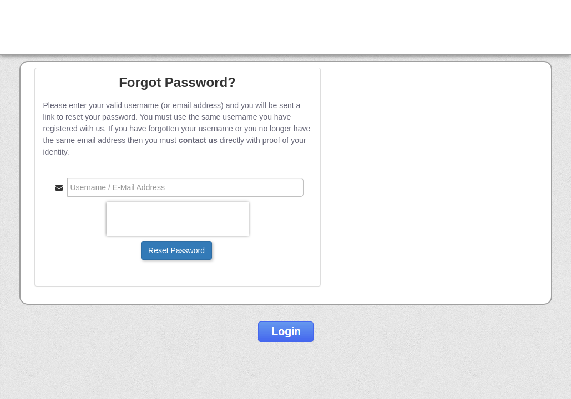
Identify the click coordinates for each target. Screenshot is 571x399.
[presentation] (178, 219)
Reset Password (176, 250)
